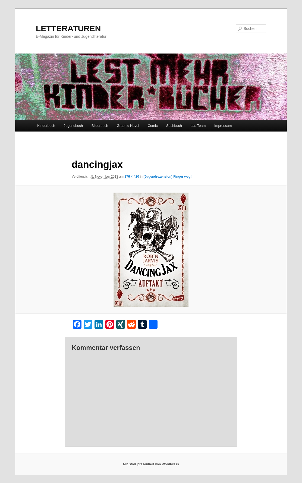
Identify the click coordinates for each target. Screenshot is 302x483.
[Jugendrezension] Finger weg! (167, 176)
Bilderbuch (100, 126)
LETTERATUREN (68, 28)
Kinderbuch (46, 126)
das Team (198, 126)
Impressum (223, 126)
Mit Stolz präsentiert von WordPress (151, 464)
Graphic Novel (128, 126)
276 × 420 (131, 176)
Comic (153, 126)
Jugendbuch (73, 126)
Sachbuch (174, 126)
